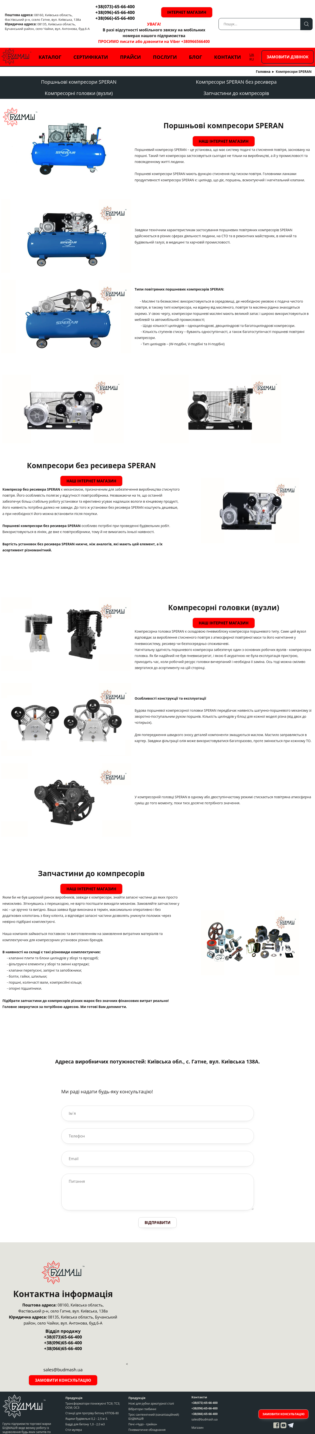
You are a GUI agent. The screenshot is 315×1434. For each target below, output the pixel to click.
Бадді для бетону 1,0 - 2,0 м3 (85, 1407)
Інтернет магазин (198, 12)
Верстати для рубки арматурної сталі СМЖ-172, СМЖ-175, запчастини (91, 1420)
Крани (133, 1418)
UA (252, 54)
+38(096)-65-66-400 (115, 12)
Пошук (306, 24)
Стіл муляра (73, 1413)
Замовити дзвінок (288, 57)
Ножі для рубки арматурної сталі (151, 1386)
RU (252, 59)
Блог (195, 57)
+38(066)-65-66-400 (115, 18)
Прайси (130, 57)
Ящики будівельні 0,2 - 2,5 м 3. (86, 1402)
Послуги (165, 57)
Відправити (158, 1205)
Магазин (197, 1410)
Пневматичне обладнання (147, 1413)
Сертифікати (90, 57)
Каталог (50, 57)
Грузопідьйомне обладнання (149, 1424)
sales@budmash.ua (204, 1402)
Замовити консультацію (63, 1363)
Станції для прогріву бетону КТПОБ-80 (92, 1396)
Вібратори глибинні (142, 1392)
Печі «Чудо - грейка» (143, 1407)
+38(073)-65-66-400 (115, 6)
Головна (263, 71)
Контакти (227, 57)
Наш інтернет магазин (220, 139)
